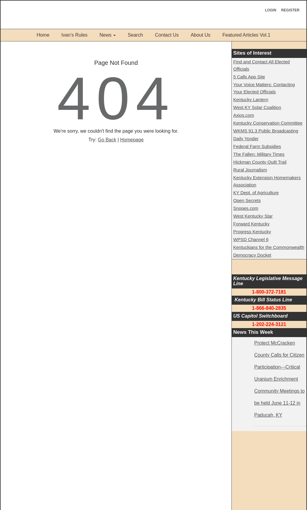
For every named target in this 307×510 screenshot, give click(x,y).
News (106, 35)
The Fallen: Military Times (259, 154)
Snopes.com (245, 208)
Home (43, 35)
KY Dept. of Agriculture (256, 192)
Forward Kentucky (251, 223)
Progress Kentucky (252, 231)
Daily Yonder (245, 138)
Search (135, 35)
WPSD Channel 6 (251, 239)
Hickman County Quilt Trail (260, 161)
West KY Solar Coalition (257, 107)
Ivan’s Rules (74, 35)
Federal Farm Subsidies (257, 146)
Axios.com (243, 115)
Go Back (107, 139)
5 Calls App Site (249, 76)
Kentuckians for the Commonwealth (268, 247)
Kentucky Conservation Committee (268, 122)
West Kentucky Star (253, 216)
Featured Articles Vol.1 (246, 35)
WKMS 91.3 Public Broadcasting (265, 130)
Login (270, 10)
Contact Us (167, 35)
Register (290, 10)
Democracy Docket (252, 255)
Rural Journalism (250, 169)
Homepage (132, 139)
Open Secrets (247, 200)
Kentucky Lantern (250, 99)
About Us (200, 35)
